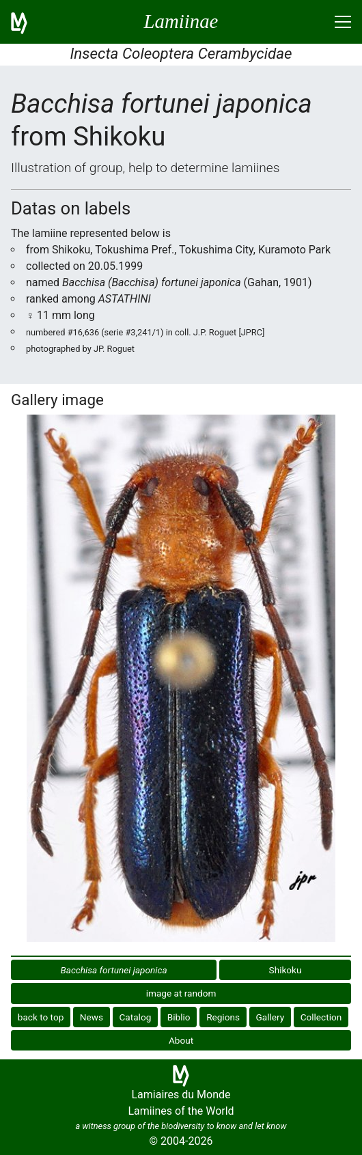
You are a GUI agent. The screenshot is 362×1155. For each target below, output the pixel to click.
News (91, 1017)
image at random (181, 993)
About (181, 1040)
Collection (321, 1017)
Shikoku (285, 969)
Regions (223, 1017)
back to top (41, 1017)
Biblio (179, 1017)
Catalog (136, 1017)
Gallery (269, 1017)
